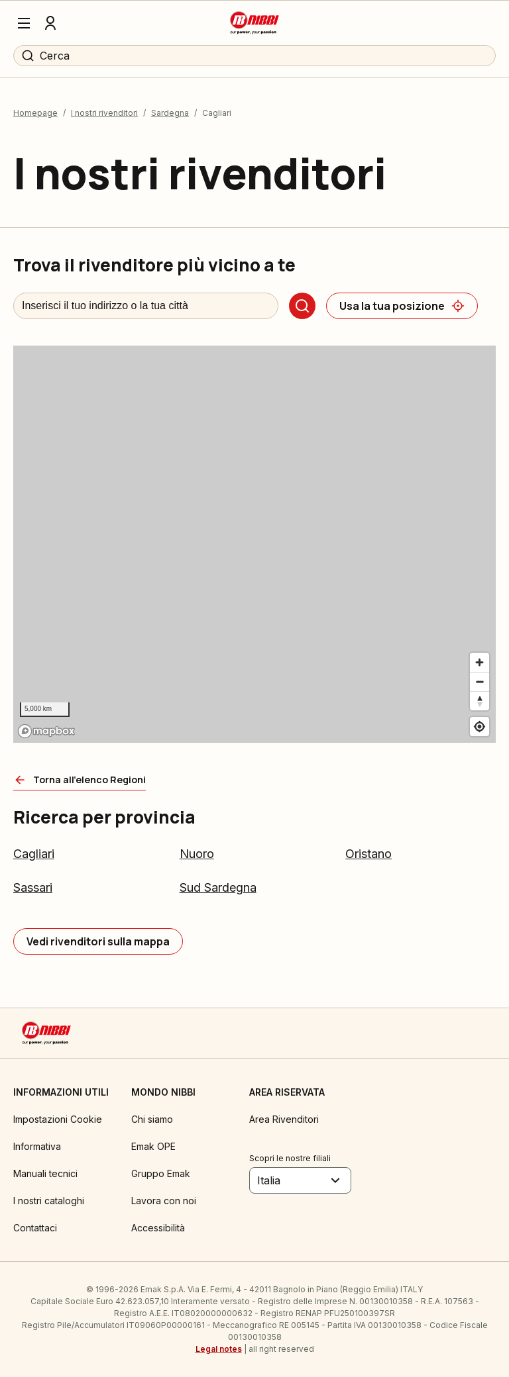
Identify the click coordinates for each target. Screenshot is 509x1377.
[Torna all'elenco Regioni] (79, 779)
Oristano (368, 854)
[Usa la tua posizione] (402, 306)
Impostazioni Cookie (57, 1119)
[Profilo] (50, 23)
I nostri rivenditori (104, 113)
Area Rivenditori (284, 1119)
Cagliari (33, 854)
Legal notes (219, 1349)
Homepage (35, 113)
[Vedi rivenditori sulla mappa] (98, 941)
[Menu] (23, 23)
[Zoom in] (479, 662)
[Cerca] (302, 306)
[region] (254, 544)
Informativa (37, 1146)
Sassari (32, 887)
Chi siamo (152, 1119)
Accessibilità (158, 1227)
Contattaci (35, 1227)
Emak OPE (153, 1146)
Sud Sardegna (218, 887)
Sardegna (170, 113)
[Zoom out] (479, 681)
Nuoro (197, 854)
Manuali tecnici (45, 1173)
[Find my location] (479, 726)
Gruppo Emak (160, 1173)
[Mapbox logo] (46, 731)
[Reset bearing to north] (479, 700)
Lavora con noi (163, 1200)
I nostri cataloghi (48, 1200)
